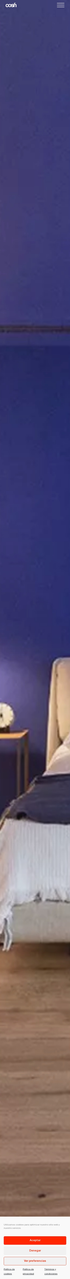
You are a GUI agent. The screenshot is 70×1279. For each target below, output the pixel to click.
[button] (60, 5)
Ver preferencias (35, 1261)
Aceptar (35, 1240)
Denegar (35, 1250)
